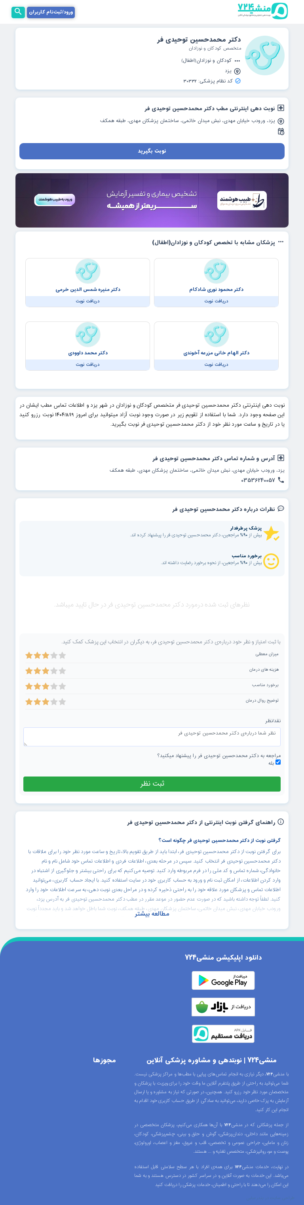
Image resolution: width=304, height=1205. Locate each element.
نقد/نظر (273, 721)
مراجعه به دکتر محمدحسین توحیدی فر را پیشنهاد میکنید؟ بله (219, 760)
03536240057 (263, 480)
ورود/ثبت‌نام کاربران (51, 12)
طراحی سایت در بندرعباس (270, 1198)
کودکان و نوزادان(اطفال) (211, 61)
